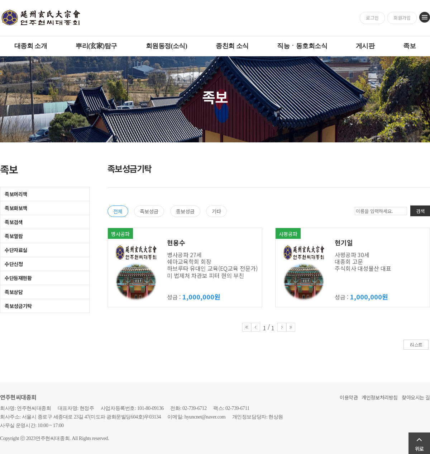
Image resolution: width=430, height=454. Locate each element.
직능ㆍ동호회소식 (302, 45)
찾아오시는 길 (416, 397)
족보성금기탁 (18, 305)
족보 (409, 45)
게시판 (365, 45)
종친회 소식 (232, 45)
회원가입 (402, 17)
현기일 (344, 242)
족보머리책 (16, 194)
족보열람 (14, 236)
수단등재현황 (18, 278)
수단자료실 (16, 250)
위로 (419, 448)
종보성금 (185, 211)
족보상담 (14, 291)
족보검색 (14, 222)
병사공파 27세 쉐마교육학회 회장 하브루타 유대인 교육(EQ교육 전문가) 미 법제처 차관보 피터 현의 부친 (212, 265)
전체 (118, 211)
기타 (216, 211)
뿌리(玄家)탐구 (96, 45)
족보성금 (149, 211)
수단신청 (14, 264)
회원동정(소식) (166, 45)
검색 (420, 211)
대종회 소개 (30, 45)
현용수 (176, 242)
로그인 (372, 17)
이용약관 (349, 397)
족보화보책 (16, 208)
